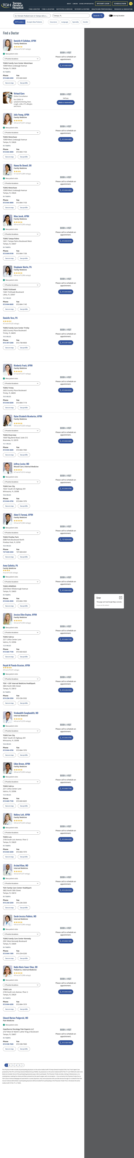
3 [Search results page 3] (12, 1065)
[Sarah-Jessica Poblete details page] (7, 920)
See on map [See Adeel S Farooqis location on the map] (9, 557)
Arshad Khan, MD (21, 865)
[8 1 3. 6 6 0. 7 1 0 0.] (8, 651)
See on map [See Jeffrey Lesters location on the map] (9, 506)
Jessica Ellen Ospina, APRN (25, 614)
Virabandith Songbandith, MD (26, 712)
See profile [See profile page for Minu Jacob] (24, 258)
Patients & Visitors (82, 9)
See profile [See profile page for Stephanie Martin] (24, 309)
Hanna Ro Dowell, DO (23, 165)
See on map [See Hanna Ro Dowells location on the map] (9, 208)
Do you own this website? (103, 605)
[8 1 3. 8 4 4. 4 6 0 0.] (8, 450)
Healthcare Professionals (102, 9)
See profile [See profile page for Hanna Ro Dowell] (24, 208)
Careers (75, 3)
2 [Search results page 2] (9, 1065)
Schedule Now (120, 4)
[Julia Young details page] (7, 119)
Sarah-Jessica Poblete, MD (25, 916)
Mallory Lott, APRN (22, 814)
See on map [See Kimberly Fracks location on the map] (9, 408)
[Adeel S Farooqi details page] (7, 519)
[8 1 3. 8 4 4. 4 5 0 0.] (8, 601)
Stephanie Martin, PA (23, 266)
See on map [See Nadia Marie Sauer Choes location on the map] (9, 1009)
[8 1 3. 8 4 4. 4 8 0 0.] (8, 152)
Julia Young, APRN (21, 114)
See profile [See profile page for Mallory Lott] (24, 857)
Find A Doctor (34, 9)
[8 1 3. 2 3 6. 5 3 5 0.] (8, 698)
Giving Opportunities (86, 3)
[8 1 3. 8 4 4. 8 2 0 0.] (8, 402)
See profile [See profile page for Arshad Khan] (24, 908)
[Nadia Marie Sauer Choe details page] (7, 971)
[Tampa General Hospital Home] (12, 6)
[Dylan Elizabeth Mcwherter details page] (7, 421)
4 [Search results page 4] (16, 1065)
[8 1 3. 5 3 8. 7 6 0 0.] (8, 1044)
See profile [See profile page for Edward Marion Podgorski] (24, 1049)
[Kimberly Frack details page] (7, 370)
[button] (21, 59)
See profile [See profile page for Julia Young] (24, 157)
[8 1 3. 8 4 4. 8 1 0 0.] (8, 253)
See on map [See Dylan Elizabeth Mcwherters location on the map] (9, 455)
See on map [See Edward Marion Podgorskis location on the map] (9, 1049)
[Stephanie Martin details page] (7, 271)
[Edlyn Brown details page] (7, 768)
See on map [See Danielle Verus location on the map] (9, 348)
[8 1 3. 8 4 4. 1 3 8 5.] (8, 953)
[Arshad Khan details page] (7, 870)
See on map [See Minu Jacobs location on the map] (9, 258)
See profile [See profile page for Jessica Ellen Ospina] (24, 657)
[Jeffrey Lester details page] (7, 468)
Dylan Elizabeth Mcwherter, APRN (28, 416)
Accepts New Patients (34, 22)
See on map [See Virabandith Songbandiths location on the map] (9, 755)
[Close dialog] (120, 598)
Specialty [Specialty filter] (75, 22)
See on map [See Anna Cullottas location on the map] (9, 606)
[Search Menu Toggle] (131, 3)
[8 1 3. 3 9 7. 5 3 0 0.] (8, 342)
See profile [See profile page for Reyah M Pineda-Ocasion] (24, 703)
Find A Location (48, 9)
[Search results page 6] (23, 1065)
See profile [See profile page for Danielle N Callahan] (24, 83)
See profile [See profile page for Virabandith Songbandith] (24, 755)
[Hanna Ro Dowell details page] (7, 170)
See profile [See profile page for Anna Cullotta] (24, 606)
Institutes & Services (64, 9)
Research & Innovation (123, 9)
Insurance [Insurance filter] (53, 22)
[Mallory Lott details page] (7, 819)
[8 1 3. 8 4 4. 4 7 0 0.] (8, 501)
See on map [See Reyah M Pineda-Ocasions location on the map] (9, 703)
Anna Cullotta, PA (10, 565)
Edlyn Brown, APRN (22, 763)
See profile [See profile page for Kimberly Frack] (24, 408)
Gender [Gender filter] (85, 22)
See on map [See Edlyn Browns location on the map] (9, 806)
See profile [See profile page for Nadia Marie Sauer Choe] (24, 1009)
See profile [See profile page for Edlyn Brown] (24, 806)
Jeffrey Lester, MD (21, 463)
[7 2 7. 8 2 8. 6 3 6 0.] (8, 552)
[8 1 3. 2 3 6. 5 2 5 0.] (8, 902)
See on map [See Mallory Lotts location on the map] (9, 857)
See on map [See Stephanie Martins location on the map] (9, 309)
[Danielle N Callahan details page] (7, 45)
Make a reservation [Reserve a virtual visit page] (66, 102)
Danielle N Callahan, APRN (25, 40)
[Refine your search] (32, 16)
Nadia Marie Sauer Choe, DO (26, 966)
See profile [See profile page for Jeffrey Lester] (24, 506)
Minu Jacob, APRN (21, 216)
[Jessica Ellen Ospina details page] (7, 619)
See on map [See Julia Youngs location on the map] (9, 157)
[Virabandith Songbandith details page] (7, 717)
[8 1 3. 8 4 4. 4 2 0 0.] (8, 852)
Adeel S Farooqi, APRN (23, 514)
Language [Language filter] (64, 22)
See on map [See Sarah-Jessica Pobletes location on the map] (9, 958)
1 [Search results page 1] (6, 1065)
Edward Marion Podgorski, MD (15, 1017)
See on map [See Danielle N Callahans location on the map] (9, 83)
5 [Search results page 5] (19, 1065)
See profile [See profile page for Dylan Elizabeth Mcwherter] (24, 455)
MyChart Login (103, 4)
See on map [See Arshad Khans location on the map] (9, 908)
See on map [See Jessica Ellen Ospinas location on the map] (9, 657)
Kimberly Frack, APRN (23, 365)
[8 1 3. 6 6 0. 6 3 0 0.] (8, 78)
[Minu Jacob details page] (7, 220)
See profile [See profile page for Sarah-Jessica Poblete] (24, 958)
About (69, 3)
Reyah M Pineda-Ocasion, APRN (16, 665)
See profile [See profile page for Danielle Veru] (24, 348)
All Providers (19, 22)
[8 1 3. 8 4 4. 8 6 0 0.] (8, 304)
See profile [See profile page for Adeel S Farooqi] (24, 557)
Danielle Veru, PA (10, 317)
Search (98, 15)
